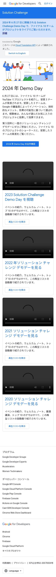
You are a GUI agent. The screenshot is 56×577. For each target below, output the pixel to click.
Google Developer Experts (14, 462)
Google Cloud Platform (13, 546)
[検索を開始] (40, 3)
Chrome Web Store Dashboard (16, 513)
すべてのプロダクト (11, 551)
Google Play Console (12, 494)
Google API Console (11, 484)
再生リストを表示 (17, 222)
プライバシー (20, 563)
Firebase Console (10, 498)
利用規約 (6, 563)
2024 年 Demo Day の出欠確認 (20, 144)
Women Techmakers (12, 471)
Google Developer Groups (14, 457)
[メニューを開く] (5, 3)
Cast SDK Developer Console (15, 508)
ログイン (48, 3)
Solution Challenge (15, 13)
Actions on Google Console (14, 503)
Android (6, 532)
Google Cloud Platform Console (17, 489)
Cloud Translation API (25, 45)
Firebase (6, 541)
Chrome (6, 536)
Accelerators (8, 466)
